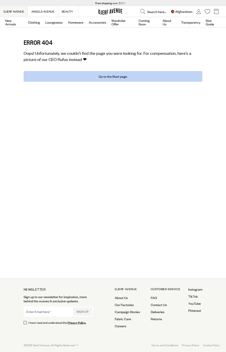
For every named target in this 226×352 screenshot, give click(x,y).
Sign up (83, 311)
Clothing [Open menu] (34, 22)
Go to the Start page (113, 76)
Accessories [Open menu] (97, 22)
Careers (120, 326)
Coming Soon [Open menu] (144, 22)
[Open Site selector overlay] (181, 11)
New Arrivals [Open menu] (10, 22)
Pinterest (194, 310)
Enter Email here (37, 311)
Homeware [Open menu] (75, 22)
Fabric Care (123, 319)
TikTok (193, 296)
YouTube (194, 303)
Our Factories (124, 305)
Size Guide (210, 22)
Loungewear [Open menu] (54, 22)
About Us (167, 22)
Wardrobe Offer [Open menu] (118, 22)
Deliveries (157, 312)
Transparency (190, 22)
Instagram (195, 289)
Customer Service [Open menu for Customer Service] (166, 289)
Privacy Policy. (77, 322)
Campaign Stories (127, 312)
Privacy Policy (190, 345)
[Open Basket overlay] (216, 11)
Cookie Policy (211, 345)
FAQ (154, 297)
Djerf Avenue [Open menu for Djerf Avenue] (126, 289)
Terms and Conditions (164, 345)
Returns (156, 319)
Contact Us (159, 305)
